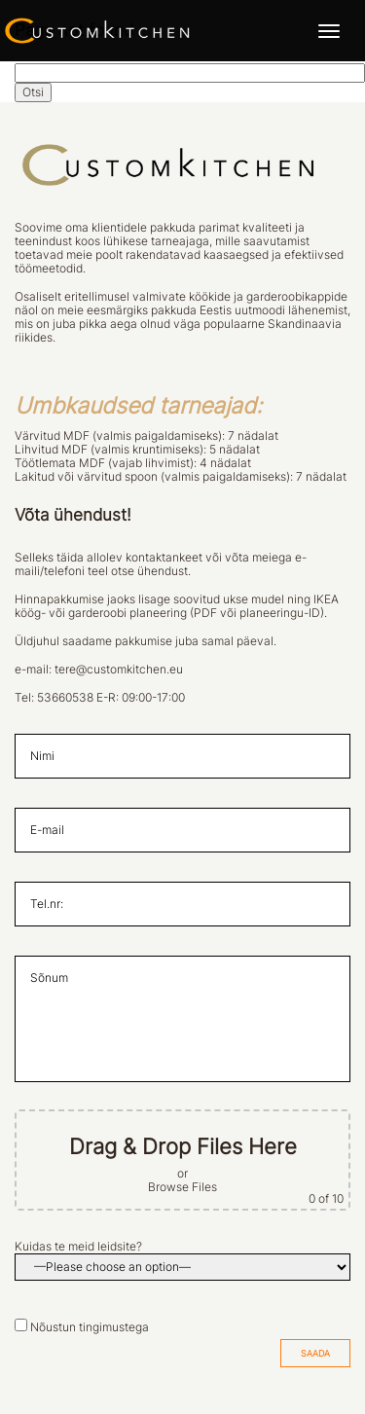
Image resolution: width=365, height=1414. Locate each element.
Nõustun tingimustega (89, 1327)
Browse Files (182, 1187)
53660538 (65, 698)
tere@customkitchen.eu (119, 669)
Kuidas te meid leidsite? (78, 1246)
